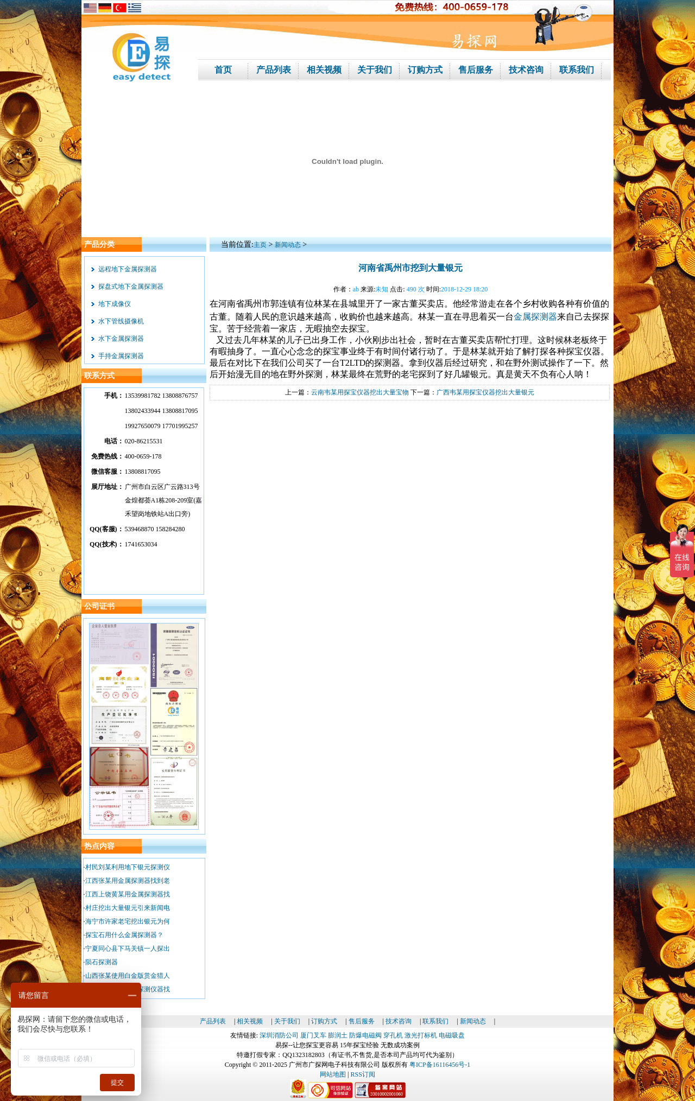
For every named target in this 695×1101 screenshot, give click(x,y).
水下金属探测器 (121, 338)
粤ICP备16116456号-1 (439, 1064)
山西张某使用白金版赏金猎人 (127, 975)
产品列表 (213, 1021)
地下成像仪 (114, 304)
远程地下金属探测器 (127, 269)
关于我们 (287, 1021)
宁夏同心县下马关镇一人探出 (127, 948)
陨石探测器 (101, 962)
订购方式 (324, 1021)
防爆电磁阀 (365, 1035)
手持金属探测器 (121, 356)
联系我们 (435, 1021)
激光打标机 (421, 1035)
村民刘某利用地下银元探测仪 (127, 867)
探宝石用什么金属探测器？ (124, 935)
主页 (260, 245)
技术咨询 (399, 1021)
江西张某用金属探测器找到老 (127, 880)
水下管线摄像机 (121, 321)
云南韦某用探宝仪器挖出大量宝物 (360, 392)
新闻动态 (288, 245)
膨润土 (338, 1035)
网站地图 (333, 1074)
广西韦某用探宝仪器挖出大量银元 (485, 392)
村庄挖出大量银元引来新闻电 (127, 908)
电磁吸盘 (452, 1035)
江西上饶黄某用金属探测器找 (127, 894)
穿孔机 (393, 1035)
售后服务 (362, 1021)
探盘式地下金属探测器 (130, 286)
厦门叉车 (313, 1035)
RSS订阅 (363, 1074)
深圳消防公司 (279, 1035)
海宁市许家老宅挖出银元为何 (127, 921)
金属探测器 (535, 316)
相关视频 (250, 1021)
